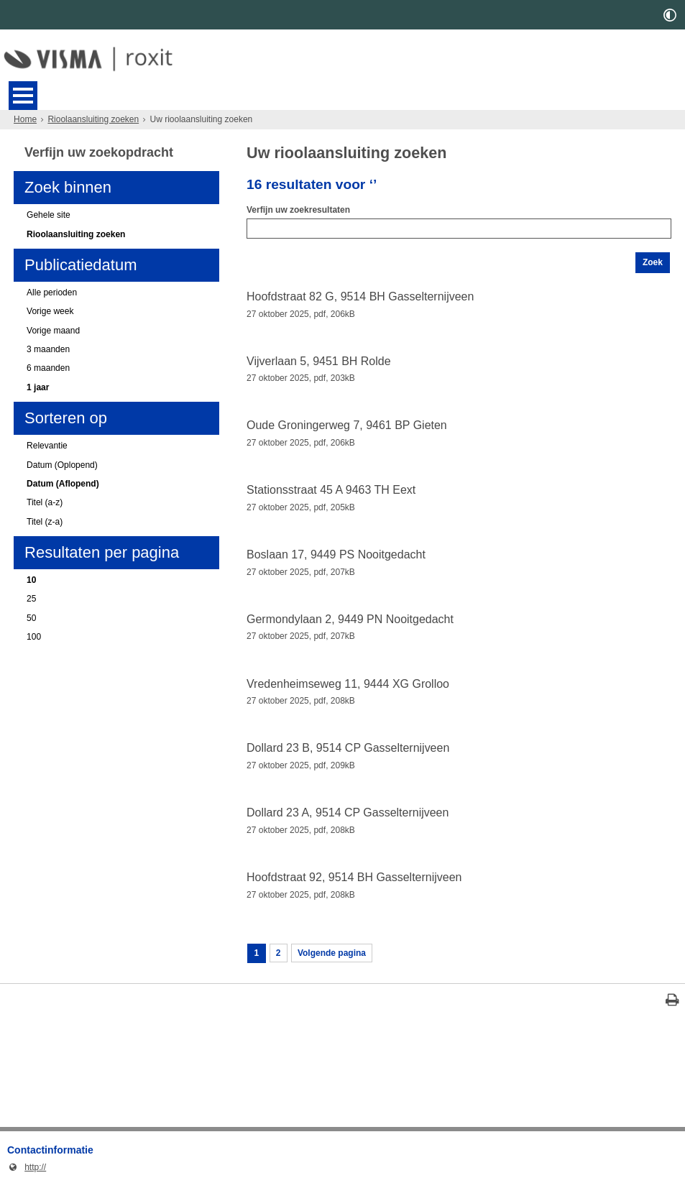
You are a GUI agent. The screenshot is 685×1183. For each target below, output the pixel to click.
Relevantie (47, 446)
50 (31, 618)
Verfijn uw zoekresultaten (298, 210)
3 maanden (48, 349)
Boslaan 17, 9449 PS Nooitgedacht (336, 554)
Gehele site (48, 215)
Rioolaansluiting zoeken (93, 119)
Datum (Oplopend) (62, 465)
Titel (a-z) (45, 502)
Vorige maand (53, 331)
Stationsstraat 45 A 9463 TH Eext (331, 490)
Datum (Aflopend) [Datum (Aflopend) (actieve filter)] (63, 484)
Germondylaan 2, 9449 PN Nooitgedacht (350, 619)
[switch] (670, 14)
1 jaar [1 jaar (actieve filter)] (38, 387)
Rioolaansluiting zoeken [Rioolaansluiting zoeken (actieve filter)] (76, 234)
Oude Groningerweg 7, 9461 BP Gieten (347, 425)
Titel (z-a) (45, 522)
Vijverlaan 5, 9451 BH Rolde (319, 361)
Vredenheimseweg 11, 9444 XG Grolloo (348, 684)
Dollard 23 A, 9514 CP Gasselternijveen (348, 812)
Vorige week (50, 311)
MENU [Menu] (23, 95)
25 (31, 599)
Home (25, 119)
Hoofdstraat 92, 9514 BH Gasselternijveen (354, 877)
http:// (26, 1167)
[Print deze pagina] (672, 1002)
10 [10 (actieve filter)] (31, 580)
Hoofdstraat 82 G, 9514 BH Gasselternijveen (360, 296)
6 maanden (48, 368)
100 (34, 637)
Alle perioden (52, 292)
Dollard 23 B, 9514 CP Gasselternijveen (348, 748)
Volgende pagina (332, 953)
